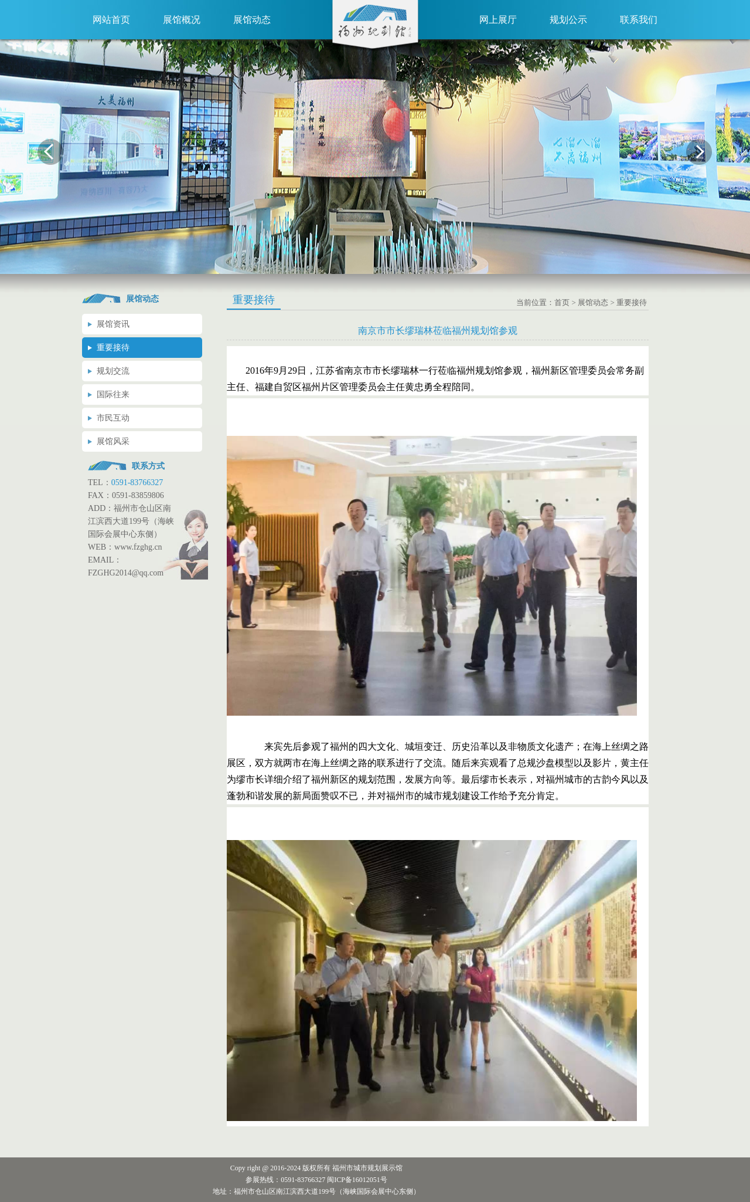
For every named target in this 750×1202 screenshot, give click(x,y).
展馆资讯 (113, 324)
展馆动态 (252, 20)
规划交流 (113, 371)
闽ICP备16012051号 (357, 1180)
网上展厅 (498, 20)
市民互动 (113, 418)
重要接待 (113, 347)
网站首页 (111, 20)
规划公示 (568, 20)
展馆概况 (181, 20)
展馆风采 (113, 441)
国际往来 (113, 394)
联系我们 (638, 20)
